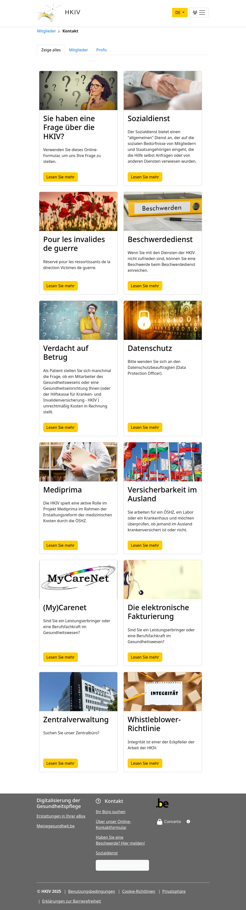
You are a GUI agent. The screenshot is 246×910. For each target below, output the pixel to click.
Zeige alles (51, 50)
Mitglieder (46, 31)
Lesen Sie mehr (62, 177)
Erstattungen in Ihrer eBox (61, 816)
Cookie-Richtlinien (138, 891)
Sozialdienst (107, 853)
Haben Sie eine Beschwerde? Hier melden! (120, 840)
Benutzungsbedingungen (91, 891)
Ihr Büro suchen (110, 811)
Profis (101, 50)
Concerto (169, 821)
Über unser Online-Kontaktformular (113, 824)
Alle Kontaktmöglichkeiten (122, 865)
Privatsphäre (174, 891)
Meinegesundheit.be (56, 826)
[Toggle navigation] (199, 12)
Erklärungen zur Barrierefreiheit (71, 901)
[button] (188, 821)
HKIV (73, 12)
